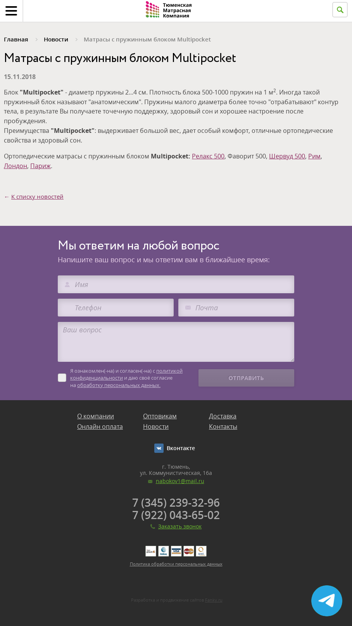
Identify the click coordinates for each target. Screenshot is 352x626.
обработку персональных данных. (118, 385)
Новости (156, 426)
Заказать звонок (180, 526)
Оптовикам (160, 416)
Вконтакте (181, 448)
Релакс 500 (208, 156)
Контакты (223, 426)
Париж (40, 166)
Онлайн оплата (100, 426)
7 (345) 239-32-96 (176, 502)
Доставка (222, 416)
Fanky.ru (214, 600)
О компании (95, 416)
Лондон (15, 166)
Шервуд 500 (287, 156)
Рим (314, 156)
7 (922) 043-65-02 (176, 514)
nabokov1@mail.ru (180, 481)
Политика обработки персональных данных (176, 564)
